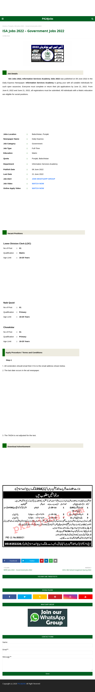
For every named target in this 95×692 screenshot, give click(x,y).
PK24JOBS (22, 683)
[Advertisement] (47, 113)
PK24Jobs (47, 18)
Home (4, 26)
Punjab (10, 26)
